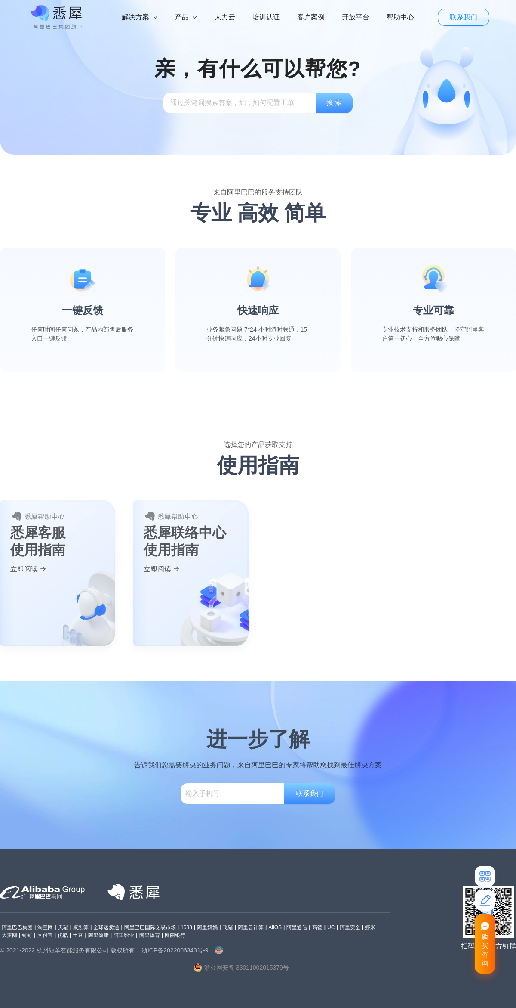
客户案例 (311, 17)
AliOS (275, 927)
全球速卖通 (106, 927)
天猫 (63, 927)
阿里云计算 (251, 927)
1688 (186, 927)
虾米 (370, 927)
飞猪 (228, 927)
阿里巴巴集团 (17, 927)
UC (331, 927)
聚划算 (81, 927)
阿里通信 (296, 927)
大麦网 (9, 935)
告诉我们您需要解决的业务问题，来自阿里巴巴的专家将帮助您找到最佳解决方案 (258, 765)
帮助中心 (400, 17)
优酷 (63, 935)
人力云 (225, 17)
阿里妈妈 (207, 927)
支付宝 (45, 935)
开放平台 (355, 17)
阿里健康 (98, 935)
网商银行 (175, 935)
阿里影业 (124, 935)
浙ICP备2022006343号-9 (175, 950)
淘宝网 (45, 927)
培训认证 (266, 17)
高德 (317, 927)
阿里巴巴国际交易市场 (150, 927)
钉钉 (27, 935)
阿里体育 (149, 935)
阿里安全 (350, 927)
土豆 (78, 935)
